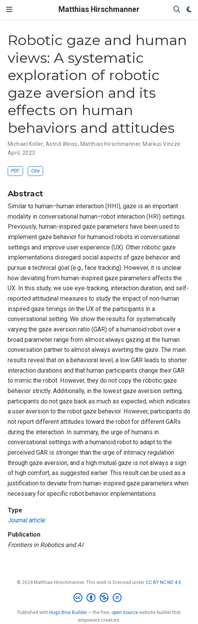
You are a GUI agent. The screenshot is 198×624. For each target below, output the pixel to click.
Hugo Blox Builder (68, 612)
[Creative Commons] (99, 598)
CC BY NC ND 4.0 (163, 582)
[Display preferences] (189, 9)
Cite (35, 171)
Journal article (26, 520)
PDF (15, 171)
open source (124, 612)
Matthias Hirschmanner (99, 9)
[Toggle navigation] (9, 10)
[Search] (176, 9)
